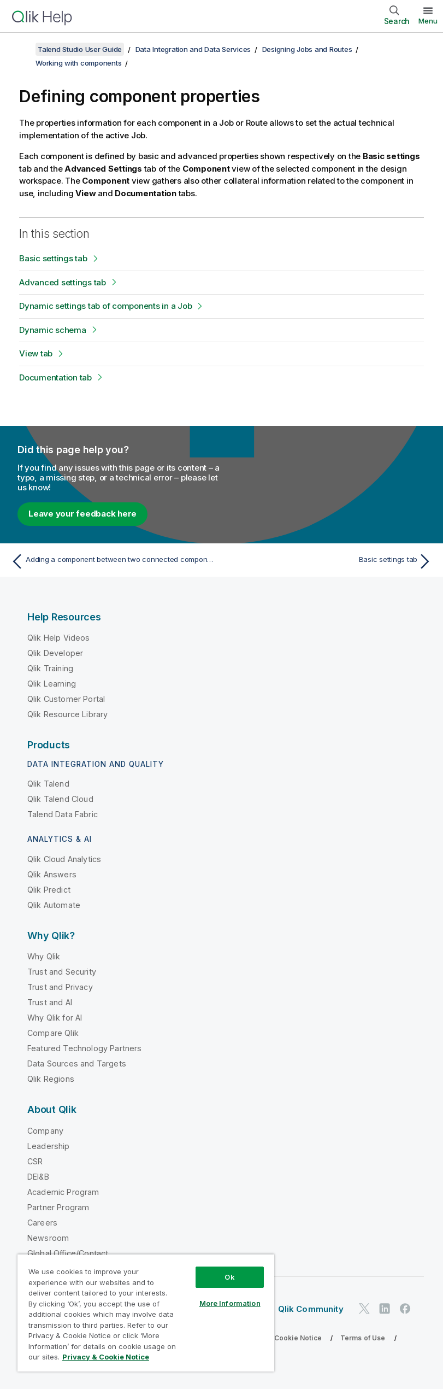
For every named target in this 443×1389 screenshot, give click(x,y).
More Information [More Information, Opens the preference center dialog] (230, 1303)
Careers (42, 1222)
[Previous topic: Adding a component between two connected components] (112, 561)
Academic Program (63, 1192)
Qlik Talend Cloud (60, 799)
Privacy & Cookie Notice (281, 1338)
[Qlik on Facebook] (405, 1308)
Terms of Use (363, 1338)
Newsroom (48, 1238)
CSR (35, 1161)
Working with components (78, 62)
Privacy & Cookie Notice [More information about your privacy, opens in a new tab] (105, 1356)
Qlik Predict (48, 889)
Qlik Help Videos (58, 637)
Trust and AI (49, 1002)
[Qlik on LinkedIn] (384, 1308)
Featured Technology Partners (84, 1048)
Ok (229, 1277)
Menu (428, 20)
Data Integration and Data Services (193, 49)
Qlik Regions (50, 1078)
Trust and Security (61, 971)
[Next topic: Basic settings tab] (330, 561)
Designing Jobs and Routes (307, 49)
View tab (35, 353)
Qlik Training (50, 668)
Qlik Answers (51, 874)
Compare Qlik (53, 1033)
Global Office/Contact (67, 1253)
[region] (145, 1313)
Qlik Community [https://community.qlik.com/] (311, 1309)
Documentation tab (55, 377)
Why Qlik (43, 956)
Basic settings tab (53, 258)
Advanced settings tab (62, 282)
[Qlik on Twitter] (364, 1308)
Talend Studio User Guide (80, 49)
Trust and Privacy (60, 987)
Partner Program (58, 1207)
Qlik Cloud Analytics (64, 859)
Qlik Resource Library (67, 714)
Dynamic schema (52, 330)
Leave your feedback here (82, 513)
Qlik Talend (48, 783)
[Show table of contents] (22, 49)
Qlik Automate (53, 905)
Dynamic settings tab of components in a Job (105, 306)
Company (45, 1130)
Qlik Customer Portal (66, 699)
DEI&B (38, 1176)
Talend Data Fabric (62, 814)
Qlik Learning (51, 683)
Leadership (48, 1146)
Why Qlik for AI (54, 1017)
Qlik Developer (55, 653)
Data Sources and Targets (76, 1063)
